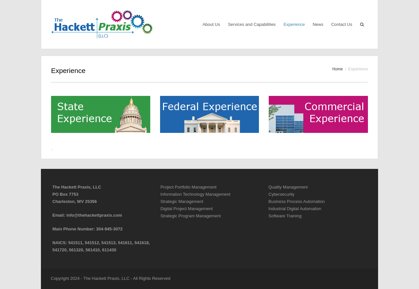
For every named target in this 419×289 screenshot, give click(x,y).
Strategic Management (181, 201)
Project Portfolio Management (188, 187)
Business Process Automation (296, 201)
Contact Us (341, 24)
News (318, 24)
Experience (294, 24)
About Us (211, 24)
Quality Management (288, 187)
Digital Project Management (186, 208)
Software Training (284, 215)
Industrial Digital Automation (294, 208)
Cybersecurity (281, 194)
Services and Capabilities (252, 24)
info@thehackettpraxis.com (94, 215)
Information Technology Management (195, 194)
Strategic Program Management (190, 215)
